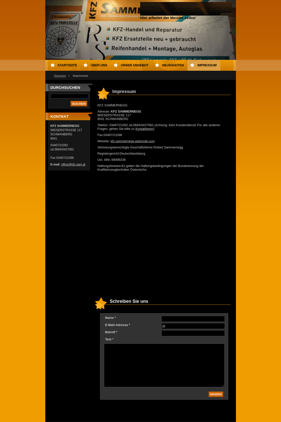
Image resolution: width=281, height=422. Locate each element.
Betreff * (111, 332)
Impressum (207, 65)
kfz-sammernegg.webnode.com (133, 141)
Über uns (99, 65)
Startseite (60, 75)
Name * (110, 318)
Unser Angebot (135, 65)
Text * (109, 339)
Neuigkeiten (173, 65)
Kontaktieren (144, 129)
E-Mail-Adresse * (117, 325)
